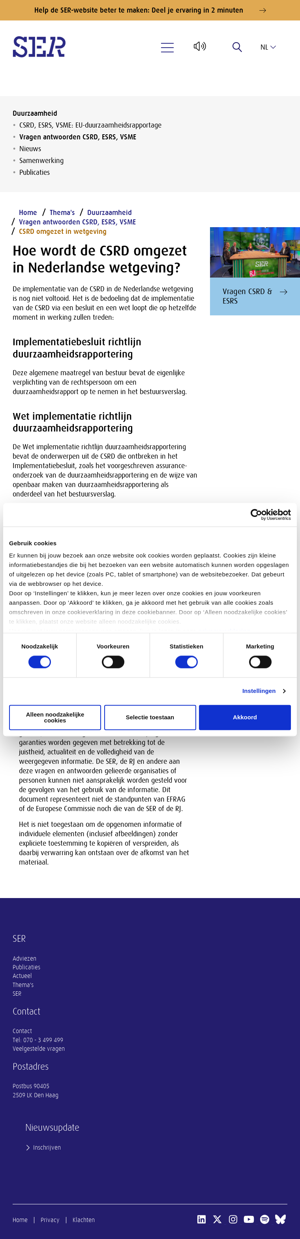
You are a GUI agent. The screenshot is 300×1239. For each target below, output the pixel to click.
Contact (22, 1031)
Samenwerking (41, 161)
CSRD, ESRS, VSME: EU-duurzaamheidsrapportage (90, 125)
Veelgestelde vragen (39, 1048)
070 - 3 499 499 (43, 1040)
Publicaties (34, 172)
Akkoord (245, 717)
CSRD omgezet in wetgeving (63, 231)
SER (17, 993)
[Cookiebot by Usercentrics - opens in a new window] (256, 514)
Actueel (22, 976)
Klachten (84, 1220)
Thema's (62, 213)
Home (28, 213)
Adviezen (24, 958)
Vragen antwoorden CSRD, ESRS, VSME (77, 137)
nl (268, 47)
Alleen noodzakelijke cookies (55, 717)
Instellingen (259, 691)
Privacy (50, 1220)
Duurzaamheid (35, 113)
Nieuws (30, 149)
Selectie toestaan (150, 717)
